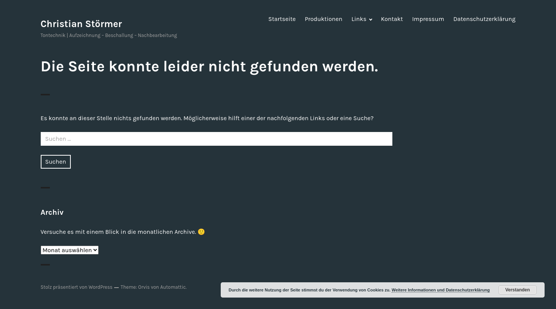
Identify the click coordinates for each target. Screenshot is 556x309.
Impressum (428, 19)
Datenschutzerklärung (484, 19)
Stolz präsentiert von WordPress (77, 287)
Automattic (173, 287)
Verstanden (517, 290)
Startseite (282, 19)
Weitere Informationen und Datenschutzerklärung (441, 290)
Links (359, 19)
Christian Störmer (81, 23)
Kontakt (392, 19)
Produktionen (324, 19)
